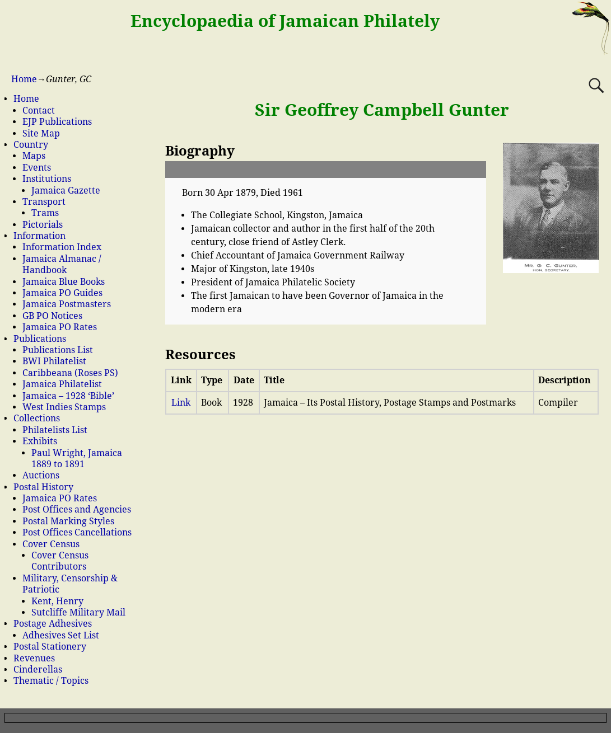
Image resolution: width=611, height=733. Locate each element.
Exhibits (39, 441)
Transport (44, 201)
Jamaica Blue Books (63, 281)
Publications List (57, 350)
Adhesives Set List (60, 635)
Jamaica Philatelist (62, 384)
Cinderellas (37, 669)
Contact (38, 110)
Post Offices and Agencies (76, 509)
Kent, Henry (57, 601)
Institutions (46, 178)
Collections (36, 418)
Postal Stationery (49, 646)
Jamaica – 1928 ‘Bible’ (68, 396)
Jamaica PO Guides (62, 293)
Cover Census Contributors (59, 561)
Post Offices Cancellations (77, 532)
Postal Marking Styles (68, 521)
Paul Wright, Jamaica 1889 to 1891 (76, 458)
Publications (39, 338)
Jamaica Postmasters (66, 304)
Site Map (41, 133)
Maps (33, 156)
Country (30, 144)
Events (36, 167)
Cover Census (51, 544)
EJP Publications (57, 121)
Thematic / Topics (50, 680)
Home (24, 79)
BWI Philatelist (54, 361)
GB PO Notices (52, 316)
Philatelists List (54, 430)
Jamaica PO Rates (59, 327)
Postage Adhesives (52, 623)
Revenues (34, 658)
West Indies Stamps (64, 407)
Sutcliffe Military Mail (78, 612)
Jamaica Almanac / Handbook (61, 264)
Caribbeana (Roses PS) (70, 373)
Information (39, 236)
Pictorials (42, 224)
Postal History (43, 487)
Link (180, 402)
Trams (45, 213)
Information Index (61, 247)
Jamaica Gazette (65, 190)
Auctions (40, 475)
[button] (325, 169)
